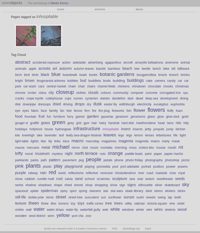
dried (57, 104)
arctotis (45, 68)
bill (173, 68)
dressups (44, 104)
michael (60, 147)
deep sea (151, 98)
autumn (65, 68)
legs (129, 135)
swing (162, 197)
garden (93, 116)
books (93, 75)
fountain (30, 116)
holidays (21, 129)
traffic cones (94, 203)
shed (68, 185)
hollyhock (35, 129)
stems (158, 191)
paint (148, 154)
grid (78, 123)
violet (180, 203)
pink (19, 166)
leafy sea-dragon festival (83, 135)
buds (106, 81)
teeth (177, 197)
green (58, 122)
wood (181, 209)
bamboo (114, 68)
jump (170, 129)
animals (21, 68)
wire (149, 209)
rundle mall (45, 179)
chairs (91, 86)
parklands (21, 160)
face (44, 111)
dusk (97, 104)
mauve (20, 147)
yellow (63, 215)
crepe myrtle (34, 98)
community (120, 93)
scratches (103, 179)
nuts (103, 154)
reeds (62, 173)
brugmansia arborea (51, 81)
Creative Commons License (91, 228)
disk (17, 104)
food (18, 116)
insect (125, 129)
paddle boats (134, 154)
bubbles (72, 81)
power (171, 166)
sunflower (114, 197)
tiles (53, 203)
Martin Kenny (59, 3)
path (44, 160)
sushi (140, 197)
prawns (183, 166)
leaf (61, 135)
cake (149, 81)
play (58, 166)
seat (140, 179)
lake (39, 135)
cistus (42, 93)
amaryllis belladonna (149, 62)
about (139, 9)
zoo (88, 216)
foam (179, 111)
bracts (162, 75)
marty (166, 141)
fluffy (170, 111)
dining (184, 98)
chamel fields (106, 86)
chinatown (139, 86)
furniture (59, 116)
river (141, 173)
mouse (160, 147)
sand (79, 179)
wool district (37, 216)
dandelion (118, 98)
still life (20, 197)
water (39, 209)
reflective (92, 173)
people (93, 159)
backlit (101, 68)
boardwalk (70, 75)
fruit (42, 116)
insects (138, 129)
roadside (161, 173)
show (113, 185)
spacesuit (21, 191)
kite (17, 135)
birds (35, 75)
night (69, 153)
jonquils (158, 129)
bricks (185, 75)
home (60, 9)
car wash (30, 86)
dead (139, 98)
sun (103, 197)
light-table (21, 141)
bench (157, 68)
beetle (146, 68)
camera (160, 81)
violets (19, 209)
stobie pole (36, 197)
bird (27, 75)
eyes (26, 111)
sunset (129, 197)
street (61, 197)
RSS (114, 228)
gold (185, 116)
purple (20, 172)
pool (115, 166)
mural (29, 154)
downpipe (29, 104)
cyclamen (91, 98)
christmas (182, 86)
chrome (20, 93)
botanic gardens (117, 74)
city (51, 92)
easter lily (110, 104)
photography (154, 160)
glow (160, 116)
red (52, 172)
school (89, 179)
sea (132, 179)
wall (28, 209)
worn (51, 216)
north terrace (86, 153)
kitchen (180, 129)
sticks (181, 191)
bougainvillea (146, 75)
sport (73, 191)
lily (50, 141)
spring (83, 191)
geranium (122, 116)
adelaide (79, 62)
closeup (65, 92)
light (183, 135)
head (161, 123)
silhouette (145, 185)
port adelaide (129, 166)
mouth (172, 147)
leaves (110, 135)
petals (108, 160)
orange (115, 153)
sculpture (119, 179)
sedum (149, 179)
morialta (106, 147)
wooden (21, 216)
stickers (170, 191)
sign (122, 185)
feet (69, 111)
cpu (185, 93)
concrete (151, 93)
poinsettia (103, 166)
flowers (156, 110)
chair (81, 86)
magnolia (142, 141)
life (175, 135)
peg (81, 160)
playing (89, 166)
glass (151, 116)
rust (59, 179)
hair (94, 123)
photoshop (172, 160)
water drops (55, 209)
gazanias (107, 116)
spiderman (49, 191)
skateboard (172, 185)
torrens (64, 203)
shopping (101, 185)
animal (185, 62)
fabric (35, 111)
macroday (92, 141)
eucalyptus (161, 104)
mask (176, 141)
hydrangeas (63, 129)
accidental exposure (46, 62)
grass (45, 123)
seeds (180, 179)
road (150, 173)
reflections (75, 173)
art (55, 68)
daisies (105, 98)
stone (49, 197)
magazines (109, 141)
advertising (95, 62)
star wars (116, 191)
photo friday (134, 160)
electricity (144, 104)
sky (185, 184)
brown (30, 80)
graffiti (34, 123)
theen (34, 203)
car (180, 81)
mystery (57, 154)
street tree (75, 197)
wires (158, 209)
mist (85, 147)
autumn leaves (84, 68)
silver (158, 185)
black (45, 75)
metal (45, 147)
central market (56, 86)
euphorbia (178, 104)
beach (127, 68)
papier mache (173, 154)
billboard (183, 68)
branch (174, 75)
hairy (102, 123)
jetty (148, 129)
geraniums (138, 116)
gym (86, 123)
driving (68, 104)
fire (94, 111)
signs (131, 185)
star (105, 191)
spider (34, 191)
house (49, 129)
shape (58, 185)
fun (49, 116)
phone (119, 160)
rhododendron (125, 173)
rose (172, 173)
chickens (124, 86)
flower (139, 110)
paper (158, 154)
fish (128, 111)
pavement (69, 160)
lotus (66, 141)
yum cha (77, 216)
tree (108, 203)
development (169, 98)
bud (83, 80)
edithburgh (127, 104)
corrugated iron (170, 93)
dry (89, 104)
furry (70, 116)
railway (33, 173)
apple (32, 68)
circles (32, 93)
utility (128, 203)
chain (72, 86)
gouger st (21, 123)
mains (155, 141)
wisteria (170, 209)
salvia (69, 179)
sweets (150, 197)
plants (33, 166)
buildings (135, 80)
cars (41, 86)
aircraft (128, 62)
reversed (106, 173)
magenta (126, 141)
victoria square (157, 203)
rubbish (30, 179)
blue (56, 74)
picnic (186, 160)
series (19, 185)
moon (94, 147)
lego (121, 135)
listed (148, 228)
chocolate (154, 86)
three (45, 203)
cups (68, 98)
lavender (51, 135)
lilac (43, 141)
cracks (19, 98)
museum (42, 153)
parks (35, 160)
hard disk (127, 123)
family (53, 111)
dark (131, 98)
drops (80, 104)
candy (171, 81)
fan (62, 111)
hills (178, 123)
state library (134, 191)
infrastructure (86, 128)
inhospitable (111, 129)
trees (118, 203)
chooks (168, 86)
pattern (54, 160)
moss (133, 147)
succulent (92, 197)
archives (100, 9)
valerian (139, 203)
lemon (138, 135)
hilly (186, 123)
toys (80, 203)
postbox (158, 166)
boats (83, 75)
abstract (22, 62)
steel (149, 191)
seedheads (165, 179)
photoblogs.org (131, 228)
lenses (149, 135)
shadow (31, 185)
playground (74, 166)
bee (137, 68)
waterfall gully (90, 209)
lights (35, 141)
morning (121, 147)
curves (78, 98)
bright (19, 81)
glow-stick (173, 116)
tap (170, 197)
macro (78, 140)
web (105, 209)
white (115, 209)
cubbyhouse (54, 98)
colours (106, 93)
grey (71, 123)
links (57, 141)
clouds (93, 92)
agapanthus (113, 62)
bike (166, 68)
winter (140, 209)
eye (17, 111)
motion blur (146, 147)
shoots (78, 185)
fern (87, 111)
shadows (45, 185)
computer (137, 93)
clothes (81, 93)
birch (18, 75)
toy (73, 203)
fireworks (118, 111)
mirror (76, 147)
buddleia (94, 81)
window (128, 209)
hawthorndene (145, 123)
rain (43, 172)
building (119, 81)
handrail (113, 123)
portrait (146, 166)
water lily (72, 209)
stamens (95, 191)
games (80, 116)
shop (88, 185)
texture (20, 203)
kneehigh (28, 135)
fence (78, 111)
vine (172, 203)
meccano (33, 147)
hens (170, 123)
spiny (64, 191)
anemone (172, 62)
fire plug (104, 111)
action (66, 62)
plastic (47, 166)
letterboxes (163, 135)
